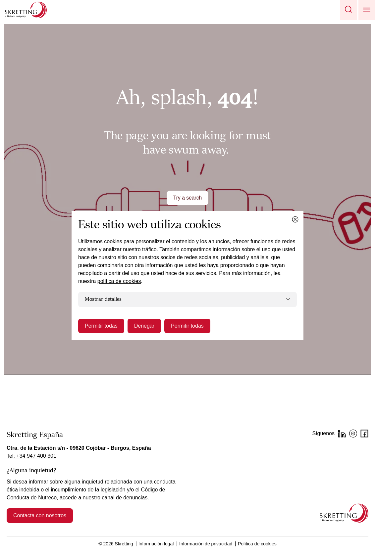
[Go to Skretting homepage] (25, 10)
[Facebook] (364, 433)
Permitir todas (101, 326)
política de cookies (119, 281)
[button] (348, 10)
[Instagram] (353, 433)
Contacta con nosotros (39, 515)
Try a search (187, 198)
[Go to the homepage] (344, 513)
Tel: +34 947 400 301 (31, 456)
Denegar (144, 326)
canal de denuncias (124, 497)
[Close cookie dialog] (295, 219)
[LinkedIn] (342, 433)
